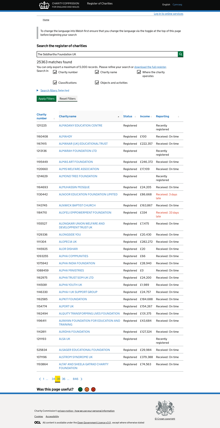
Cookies (38, 416)
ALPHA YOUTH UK (70, 285)
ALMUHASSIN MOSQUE (74, 187)
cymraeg (177, 4)
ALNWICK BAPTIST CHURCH (77, 205)
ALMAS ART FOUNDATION (76, 162)
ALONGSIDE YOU (70, 234)
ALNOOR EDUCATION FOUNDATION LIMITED (88, 194)
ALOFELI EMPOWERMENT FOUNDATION (85, 212)
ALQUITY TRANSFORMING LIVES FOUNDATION (89, 313)
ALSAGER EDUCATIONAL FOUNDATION (84, 350)
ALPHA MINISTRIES (71, 270)
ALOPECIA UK (68, 241)
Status (127, 116)
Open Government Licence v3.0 (94, 422)
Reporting (162, 116)
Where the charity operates (153, 74)
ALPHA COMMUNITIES (73, 256)
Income (145, 116)
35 (58, 379)
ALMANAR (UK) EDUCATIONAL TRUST (83, 143)
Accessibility (52, 416)
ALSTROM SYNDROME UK (76, 357)
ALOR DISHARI (68, 249)
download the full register (150, 67)
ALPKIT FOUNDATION (73, 299)
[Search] (110, 54)
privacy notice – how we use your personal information (86, 410)
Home (46, 19)
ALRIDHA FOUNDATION (74, 331)
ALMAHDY (65, 136)
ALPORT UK (66, 306)
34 (53, 379)
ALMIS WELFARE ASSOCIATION (79, 169)
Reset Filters (68, 98)
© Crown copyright (165, 418)
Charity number (68, 72)
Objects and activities (114, 82)
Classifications (67, 82)
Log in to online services (168, 13)
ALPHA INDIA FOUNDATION (77, 263)
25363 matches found (54, 62)
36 (63, 379)
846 (75, 379)
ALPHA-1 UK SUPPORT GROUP (78, 292)
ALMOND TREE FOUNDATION (78, 176)
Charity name (108, 72)
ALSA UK (64, 339)
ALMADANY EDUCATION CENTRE (80, 125)
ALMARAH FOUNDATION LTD (78, 151)
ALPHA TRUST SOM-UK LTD (76, 277)
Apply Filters (46, 98)
